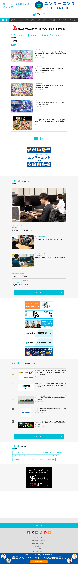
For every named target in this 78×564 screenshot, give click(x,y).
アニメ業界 (62, 20)
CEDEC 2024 (59, 452)
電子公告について (39, 546)
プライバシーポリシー (39, 552)
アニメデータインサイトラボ (33, 452)
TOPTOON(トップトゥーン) (48, 452)
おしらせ (39, 549)
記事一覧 (4, 20)
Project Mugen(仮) (31, 456)
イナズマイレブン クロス (18, 452)
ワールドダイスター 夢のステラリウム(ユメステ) (33, 459)
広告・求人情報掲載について (39, 540)
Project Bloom (16, 459)
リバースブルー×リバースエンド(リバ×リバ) (48, 456)
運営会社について (39, 537)
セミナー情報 (42, 20)
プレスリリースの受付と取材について (39, 543)
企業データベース (16, 20)
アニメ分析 (73, 20)
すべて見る (39, 292)
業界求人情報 (30, 20)
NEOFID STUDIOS (51, 459)
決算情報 (52, 20)
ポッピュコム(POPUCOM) (19, 456)
